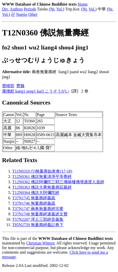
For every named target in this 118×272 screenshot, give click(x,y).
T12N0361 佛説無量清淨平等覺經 (42, 176)
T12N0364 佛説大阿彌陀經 (35, 192)
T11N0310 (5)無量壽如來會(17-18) (42, 171)
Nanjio (21, 14)
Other (32, 14)
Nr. (52, 9)
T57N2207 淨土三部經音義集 (37, 219)
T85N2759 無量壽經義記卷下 (37, 225)
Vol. (59, 9)
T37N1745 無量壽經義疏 (33, 198)
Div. (5, 9)
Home (83, 4)
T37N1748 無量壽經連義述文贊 (40, 214)
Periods (30, 9)
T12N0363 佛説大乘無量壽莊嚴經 (42, 187)
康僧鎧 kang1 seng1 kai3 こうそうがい (35, 91)
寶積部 (8, 86)
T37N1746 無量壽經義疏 (33, 203)
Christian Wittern (40, 243)
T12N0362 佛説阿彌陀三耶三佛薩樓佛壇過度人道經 (58, 182)
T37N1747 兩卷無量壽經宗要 (37, 208)
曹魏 (20, 86)
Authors (16, 9)
